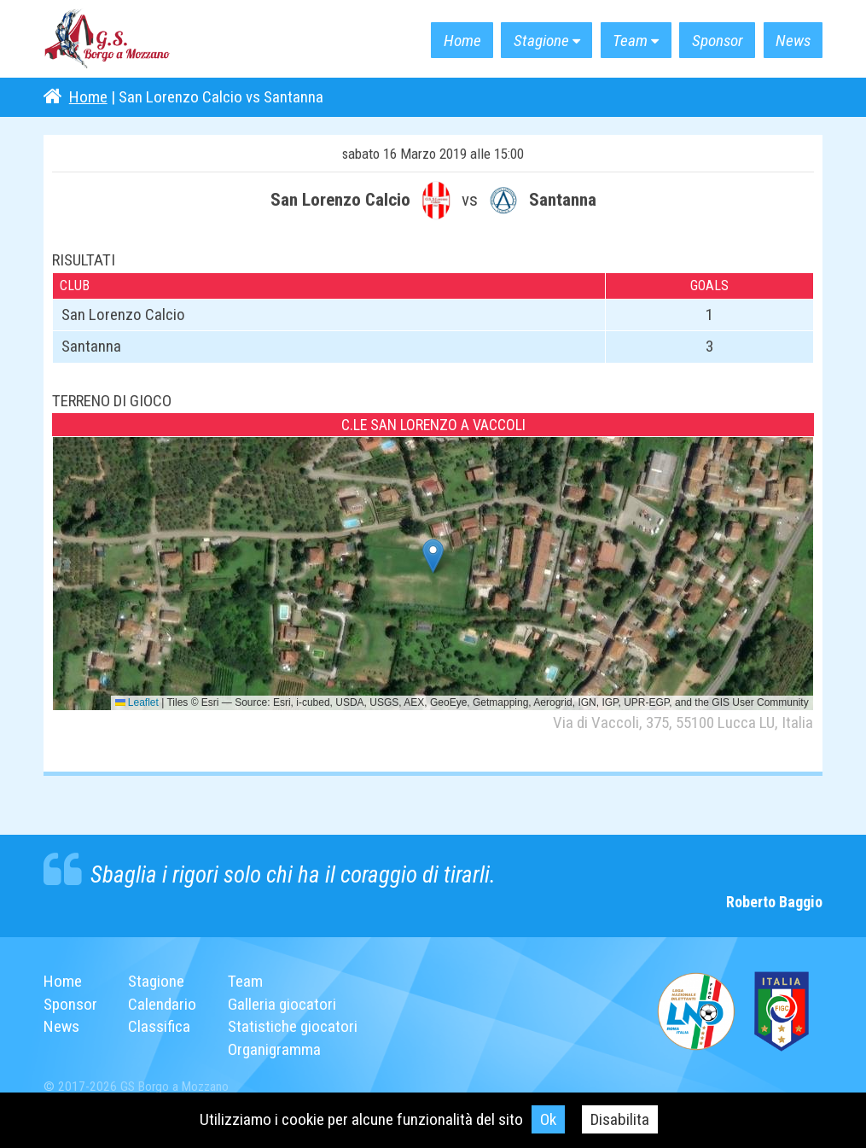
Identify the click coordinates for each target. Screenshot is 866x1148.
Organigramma (274, 1049)
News (793, 40)
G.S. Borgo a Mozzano (107, 39)
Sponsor (716, 40)
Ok (548, 1119)
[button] (433, 556)
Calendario (162, 1004)
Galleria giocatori (282, 1004)
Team (630, 40)
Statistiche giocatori (292, 1026)
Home (461, 40)
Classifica (159, 1026)
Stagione (541, 40)
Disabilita (619, 1119)
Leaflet (137, 702)
